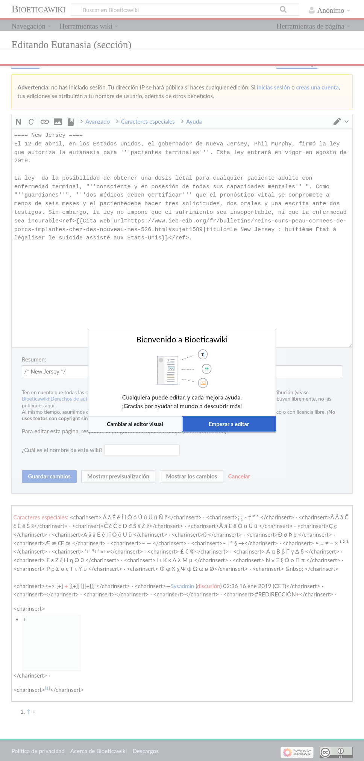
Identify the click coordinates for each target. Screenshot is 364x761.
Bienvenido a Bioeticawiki (182, 339)
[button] (135, 424)
